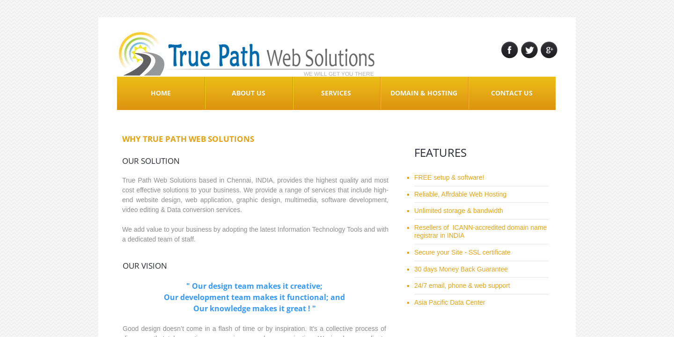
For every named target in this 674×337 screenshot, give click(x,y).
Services (336, 92)
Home (161, 92)
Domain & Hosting (423, 92)
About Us (248, 92)
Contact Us (512, 92)
